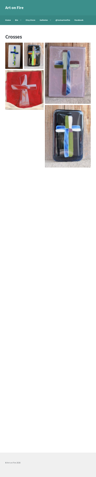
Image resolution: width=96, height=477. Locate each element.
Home (8, 20)
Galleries (44, 20)
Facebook (78, 20)
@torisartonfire (63, 20)
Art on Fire (14, 7)
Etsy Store (30, 20)
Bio (16, 20)
